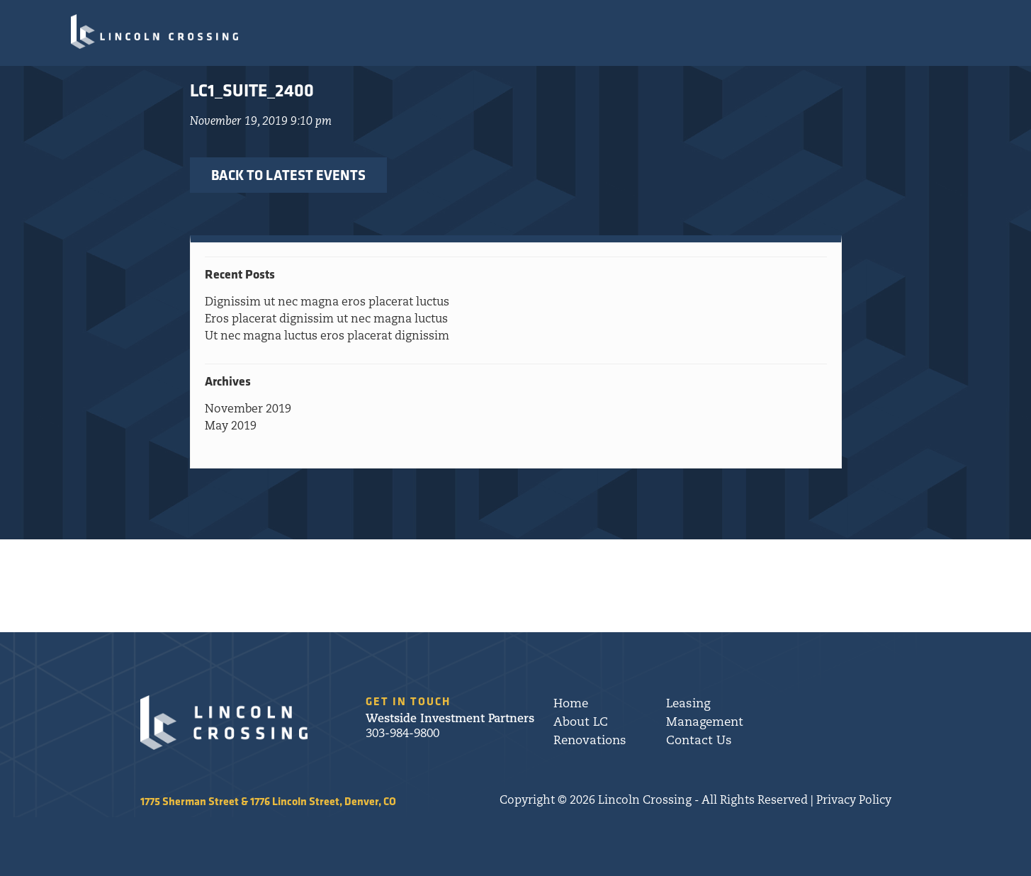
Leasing (688, 704)
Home (570, 704)
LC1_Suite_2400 (252, 90)
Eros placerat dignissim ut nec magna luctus (326, 319)
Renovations (589, 741)
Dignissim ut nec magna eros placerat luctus (327, 302)
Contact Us (699, 741)
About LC (580, 723)
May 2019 (231, 426)
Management (704, 723)
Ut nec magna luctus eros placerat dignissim (327, 336)
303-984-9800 (402, 734)
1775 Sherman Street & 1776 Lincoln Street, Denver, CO (268, 801)
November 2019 (248, 409)
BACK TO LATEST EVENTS (288, 174)
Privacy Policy (853, 801)
